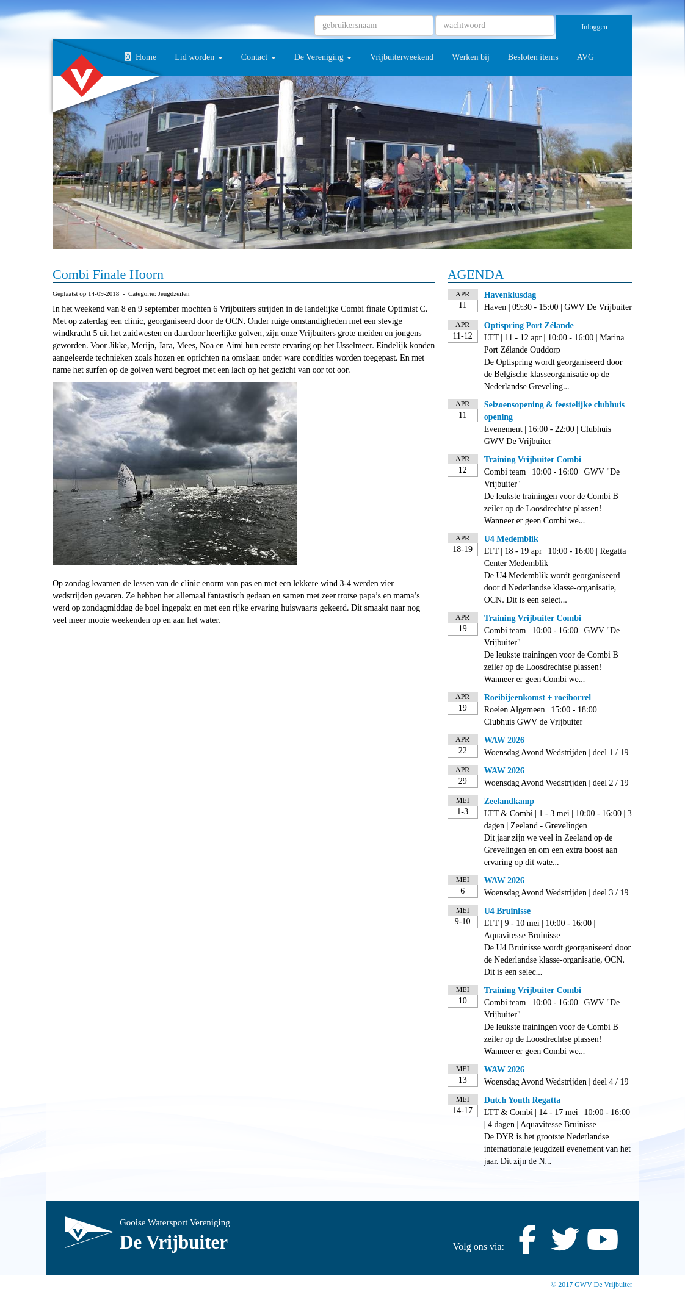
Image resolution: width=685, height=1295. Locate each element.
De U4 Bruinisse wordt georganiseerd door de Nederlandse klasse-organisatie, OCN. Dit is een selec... (557, 960)
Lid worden (198, 57)
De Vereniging (323, 57)
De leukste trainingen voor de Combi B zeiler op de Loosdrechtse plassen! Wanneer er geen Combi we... (551, 508)
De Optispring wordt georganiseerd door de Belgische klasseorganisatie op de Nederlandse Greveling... (553, 374)
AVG (586, 57)
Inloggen (594, 27)
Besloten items (533, 57)
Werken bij (470, 57)
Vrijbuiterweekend (401, 57)
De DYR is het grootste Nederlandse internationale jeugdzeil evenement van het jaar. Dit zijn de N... (557, 1149)
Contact (258, 57)
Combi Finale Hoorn (108, 274)
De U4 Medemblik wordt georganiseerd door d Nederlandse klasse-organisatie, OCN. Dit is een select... (552, 587)
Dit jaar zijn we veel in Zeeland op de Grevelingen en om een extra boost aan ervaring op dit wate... (550, 850)
